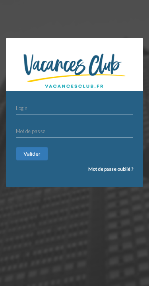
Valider (32, 153)
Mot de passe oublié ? (110, 169)
